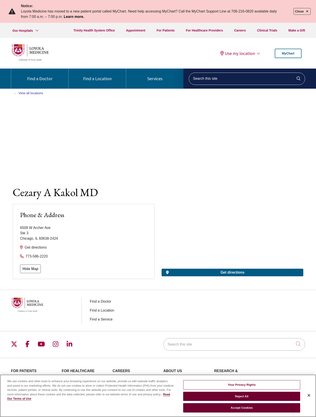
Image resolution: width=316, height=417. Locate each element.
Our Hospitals (22, 30)
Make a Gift (296, 30)
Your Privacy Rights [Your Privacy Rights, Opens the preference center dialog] (242, 384)
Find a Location (97, 75)
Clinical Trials (267, 30)
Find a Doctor (40, 75)
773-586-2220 (36, 256)
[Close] (309, 395)
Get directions (36, 247)
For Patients (166, 30)
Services (155, 75)
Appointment (135, 30)
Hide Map (30, 269)
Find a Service (101, 319)
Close (302, 11)
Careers (240, 30)
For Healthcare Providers (204, 30)
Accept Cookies (242, 407)
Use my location (237, 53)
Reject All (241, 396)
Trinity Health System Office (94, 30)
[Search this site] (247, 79)
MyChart (288, 53)
